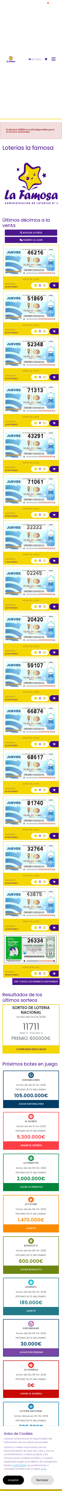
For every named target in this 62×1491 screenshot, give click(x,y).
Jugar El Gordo (31, 1145)
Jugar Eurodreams (31, 1352)
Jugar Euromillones (31, 1103)
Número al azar (31, 240)
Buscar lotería (31, 232)
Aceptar (13, 1480)
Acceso (35, 59)
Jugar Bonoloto (31, 1269)
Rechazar (42, 1480)
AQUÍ (43, 1468)
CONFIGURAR (19, 1465)
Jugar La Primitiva (31, 1187)
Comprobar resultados (31, 1049)
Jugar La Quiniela (31, 1393)
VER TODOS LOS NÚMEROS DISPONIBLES (36, 981)
